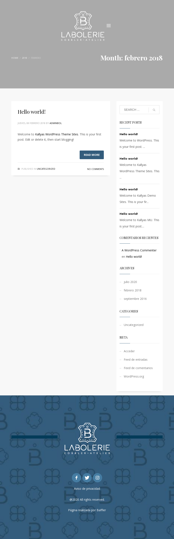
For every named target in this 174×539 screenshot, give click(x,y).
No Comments (95, 169)
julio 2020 (130, 282)
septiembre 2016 (135, 299)
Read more (92, 155)
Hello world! (32, 111)
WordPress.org (134, 376)
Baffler (101, 510)
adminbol (56, 123)
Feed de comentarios (138, 368)
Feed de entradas (136, 360)
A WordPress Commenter (139, 250)
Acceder (129, 351)
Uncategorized (46, 168)
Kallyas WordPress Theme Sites (56, 134)
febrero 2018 (132, 290)
